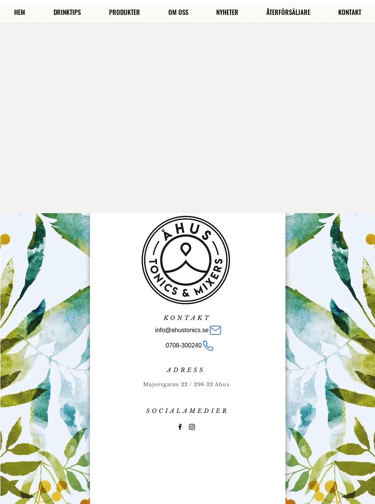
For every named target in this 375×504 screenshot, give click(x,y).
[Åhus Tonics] (180, 427)
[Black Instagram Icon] (192, 427)
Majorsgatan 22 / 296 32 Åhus (186, 384)
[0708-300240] (190, 345)
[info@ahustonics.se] (188, 330)
